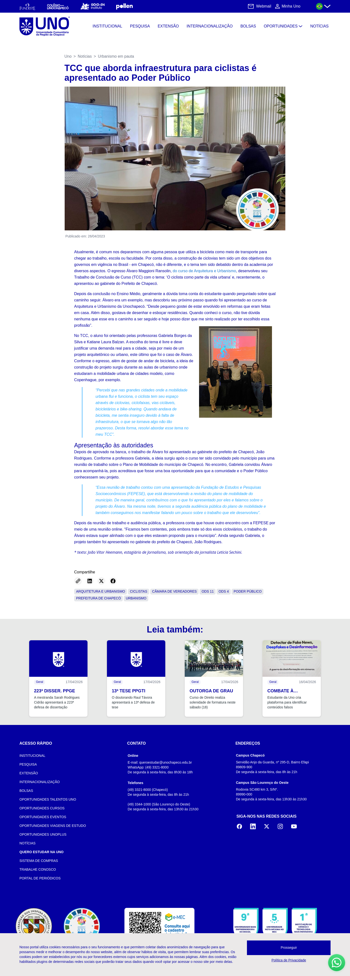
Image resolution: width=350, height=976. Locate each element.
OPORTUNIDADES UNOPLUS (42, 834)
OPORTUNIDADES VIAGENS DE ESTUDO (52, 826)
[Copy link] (78, 581)
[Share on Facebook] (113, 581)
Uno (67, 56)
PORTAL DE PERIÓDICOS (40, 878)
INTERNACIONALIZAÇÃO (39, 782)
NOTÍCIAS (27, 843)
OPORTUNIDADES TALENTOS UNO (47, 799)
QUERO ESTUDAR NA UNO (41, 852)
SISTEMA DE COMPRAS (38, 861)
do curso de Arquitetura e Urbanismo (204, 271)
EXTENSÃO (28, 773)
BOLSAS (26, 791)
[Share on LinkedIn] (90, 581)
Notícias (85, 56)
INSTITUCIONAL (32, 756)
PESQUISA (28, 764)
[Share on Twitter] (101, 581)
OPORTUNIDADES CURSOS (42, 808)
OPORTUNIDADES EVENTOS (42, 817)
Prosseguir (289, 947)
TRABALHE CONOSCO (37, 869)
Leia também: (175, 629)
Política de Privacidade (288, 960)
